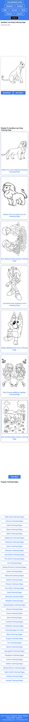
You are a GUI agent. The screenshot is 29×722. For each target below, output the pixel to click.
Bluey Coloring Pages (14, 529)
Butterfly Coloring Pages (14, 626)
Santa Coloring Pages (14, 571)
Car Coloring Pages (14, 643)
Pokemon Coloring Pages (14, 542)
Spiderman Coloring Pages (14, 538)
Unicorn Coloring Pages (14, 521)
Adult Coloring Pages (14, 525)
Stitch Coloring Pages (14, 534)
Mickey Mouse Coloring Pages (14, 668)
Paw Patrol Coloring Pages (14, 555)
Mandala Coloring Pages (14, 601)
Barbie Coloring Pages (14, 580)
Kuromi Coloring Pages (14, 680)
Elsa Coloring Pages (14, 617)
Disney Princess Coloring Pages (14, 567)
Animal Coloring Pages (14, 676)
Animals (14, 10)
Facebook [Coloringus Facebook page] (14, 716)
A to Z (14, 18)
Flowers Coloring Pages (14, 584)
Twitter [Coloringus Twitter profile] (20, 716)
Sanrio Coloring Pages (14, 647)
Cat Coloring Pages (14, 563)
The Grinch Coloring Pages (15, 559)
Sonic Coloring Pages (14, 546)
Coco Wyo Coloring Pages (14, 588)
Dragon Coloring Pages (14, 638)
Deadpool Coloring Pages (14, 655)
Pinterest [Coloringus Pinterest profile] (25, 716)
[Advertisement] (14, 41)
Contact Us (19, 718)
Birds (23, 10)
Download (7, 93)
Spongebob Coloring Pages (14, 651)
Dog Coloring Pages (14, 592)
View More (19, 93)
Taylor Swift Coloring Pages (14, 672)
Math (5, 10)
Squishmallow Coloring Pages (14, 605)
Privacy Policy (11, 718)
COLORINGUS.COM (14, 2)
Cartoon (20, 14)
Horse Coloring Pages (14, 613)
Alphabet (9, 6)
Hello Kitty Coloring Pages (14, 517)
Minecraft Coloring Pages (14, 575)
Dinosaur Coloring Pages (14, 550)
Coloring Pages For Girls (14, 630)
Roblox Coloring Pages (14, 664)
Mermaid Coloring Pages (14, 596)
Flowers (9, 14)
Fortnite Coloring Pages (14, 622)
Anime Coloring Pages (14, 659)
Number (20, 6)
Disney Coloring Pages (14, 609)
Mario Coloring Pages (15, 634)
